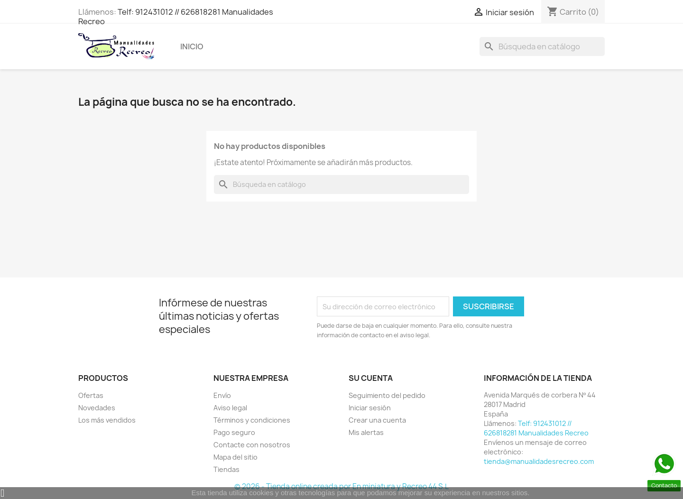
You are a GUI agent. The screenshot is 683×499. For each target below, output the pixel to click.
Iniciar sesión (370, 407)
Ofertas (90, 395)
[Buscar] (542, 46)
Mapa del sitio (235, 457)
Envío (222, 395)
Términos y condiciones (251, 420)
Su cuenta (371, 378)
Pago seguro (234, 432)
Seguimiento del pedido (387, 395)
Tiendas (226, 469)
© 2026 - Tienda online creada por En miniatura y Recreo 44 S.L (341, 486)
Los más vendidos (107, 420)
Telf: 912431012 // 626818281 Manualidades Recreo (175, 17)
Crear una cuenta (377, 420)
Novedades (96, 407)
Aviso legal (230, 407)
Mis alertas (366, 432)
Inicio (191, 46)
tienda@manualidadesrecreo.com (539, 461)
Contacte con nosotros (251, 444)
